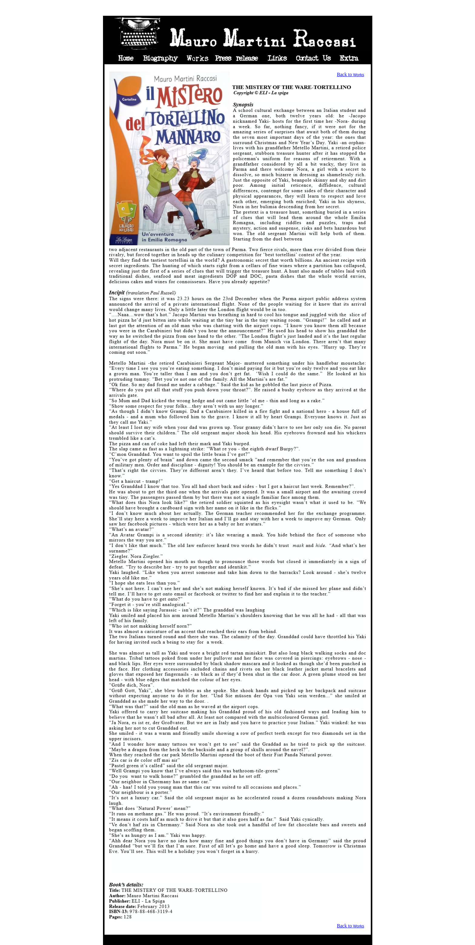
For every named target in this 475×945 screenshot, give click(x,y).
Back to (345, 74)
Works (358, 74)
